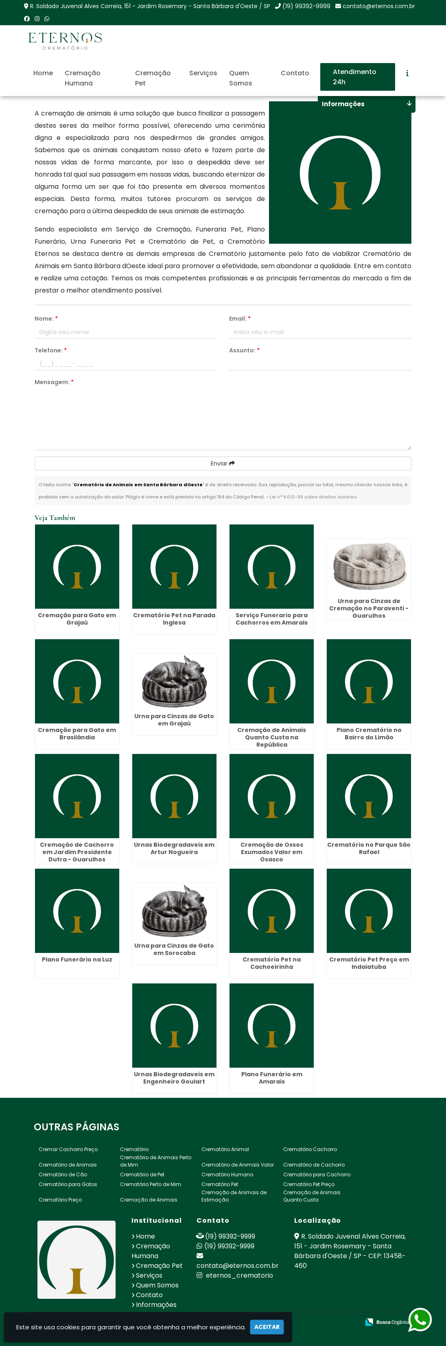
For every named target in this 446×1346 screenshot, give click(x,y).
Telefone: (51, 350)
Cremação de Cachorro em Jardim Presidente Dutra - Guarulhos (77, 852)
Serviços (203, 73)
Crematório (134, 1149)
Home (43, 73)
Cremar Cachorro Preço (68, 1149)
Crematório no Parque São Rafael (369, 848)
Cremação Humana (83, 78)
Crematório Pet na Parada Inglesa (174, 619)
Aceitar (267, 1327)
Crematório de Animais (68, 1164)
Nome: (46, 319)
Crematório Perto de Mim (150, 1184)
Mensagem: (54, 382)
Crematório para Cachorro (316, 1174)
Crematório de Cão (63, 1174)
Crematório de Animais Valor (237, 1164)
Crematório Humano (227, 1174)
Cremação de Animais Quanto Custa (312, 1196)
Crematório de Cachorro (314, 1164)
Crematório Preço (60, 1199)
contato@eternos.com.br (379, 6)
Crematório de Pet (142, 1174)
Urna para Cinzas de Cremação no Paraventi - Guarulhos (369, 608)
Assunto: (244, 350)
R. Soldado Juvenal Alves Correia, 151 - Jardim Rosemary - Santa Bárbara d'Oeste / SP (150, 6)
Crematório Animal (225, 1149)
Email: (240, 319)
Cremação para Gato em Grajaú (77, 619)
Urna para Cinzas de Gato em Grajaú (174, 720)
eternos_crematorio (235, 1275)
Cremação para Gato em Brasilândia (77, 733)
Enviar (223, 463)
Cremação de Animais (148, 1199)
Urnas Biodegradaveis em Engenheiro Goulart (174, 1078)
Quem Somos (240, 78)
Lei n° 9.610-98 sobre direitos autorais (313, 497)
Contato (295, 73)
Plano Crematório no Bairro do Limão (369, 733)
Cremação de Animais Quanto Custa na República (271, 737)
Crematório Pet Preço (308, 1184)
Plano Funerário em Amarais (271, 1078)
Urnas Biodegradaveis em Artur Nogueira (174, 848)
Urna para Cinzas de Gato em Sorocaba (174, 949)
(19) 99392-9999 (306, 6)
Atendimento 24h (354, 77)
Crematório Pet (219, 1184)
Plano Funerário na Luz (77, 959)
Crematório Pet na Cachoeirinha (272, 963)
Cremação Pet (153, 78)
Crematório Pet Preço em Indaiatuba (369, 963)
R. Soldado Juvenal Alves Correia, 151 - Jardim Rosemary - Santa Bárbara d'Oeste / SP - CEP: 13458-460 (350, 1251)
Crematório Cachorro (310, 1149)
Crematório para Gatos (68, 1184)
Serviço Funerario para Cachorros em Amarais (272, 619)
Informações (156, 1304)
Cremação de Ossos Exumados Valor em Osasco (271, 852)
